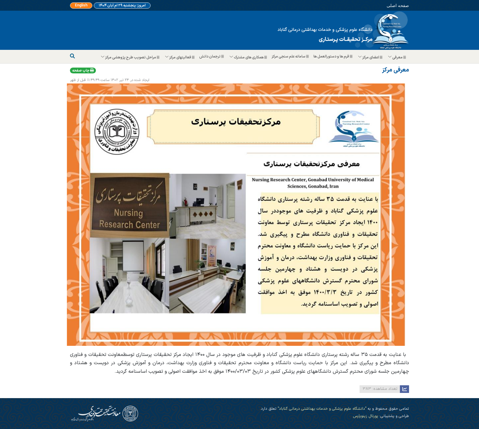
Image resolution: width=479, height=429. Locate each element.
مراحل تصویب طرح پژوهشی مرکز (130, 57)
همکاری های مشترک (249, 57)
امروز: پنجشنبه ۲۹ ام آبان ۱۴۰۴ (122, 5)
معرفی (397, 57)
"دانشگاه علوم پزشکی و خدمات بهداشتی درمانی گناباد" (321, 409)
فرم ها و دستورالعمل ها (333, 56)
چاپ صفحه (83, 70)
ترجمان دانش (212, 56)
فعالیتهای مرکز (180, 57)
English (86, 5)
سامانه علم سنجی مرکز (291, 56)
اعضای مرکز (370, 57)
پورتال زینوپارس (365, 416)
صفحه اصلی (385, 4)
